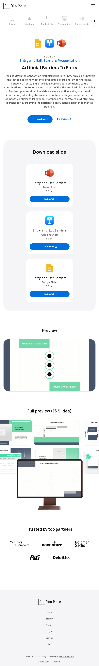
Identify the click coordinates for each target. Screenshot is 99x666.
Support (49, 625)
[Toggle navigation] (93, 6)
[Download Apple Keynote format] (49, 43)
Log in (49, 631)
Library (49, 618)
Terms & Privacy (66, 656)
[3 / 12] (47, 21)
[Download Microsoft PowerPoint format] (61, 43)
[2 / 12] (29, 21)
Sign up (49, 638)
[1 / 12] (11, 21)
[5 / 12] (82, 21)
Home (49, 612)
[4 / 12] (64, 21)
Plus (49, 644)
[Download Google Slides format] (37, 43)
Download (40, 119)
